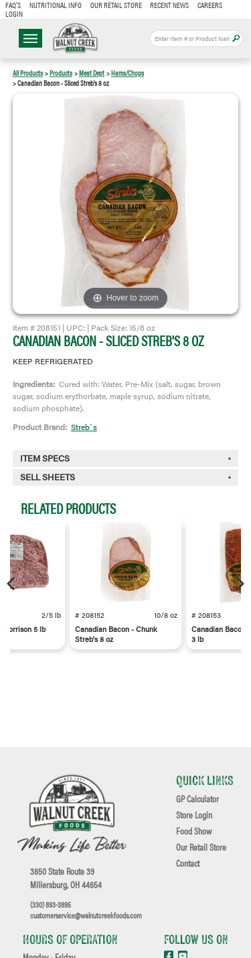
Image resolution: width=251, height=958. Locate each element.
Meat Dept (91, 73)
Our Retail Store (116, 5)
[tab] (126, 477)
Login (14, 13)
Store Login (194, 815)
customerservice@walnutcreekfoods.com (86, 915)
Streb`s (84, 427)
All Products (28, 73)
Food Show (194, 831)
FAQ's (13, 5)
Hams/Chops (127, 73)
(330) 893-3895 (50, 904)
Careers (209, 5)
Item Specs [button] (45, 458)
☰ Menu (30, 38)
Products (61, 73)
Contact (187, 863)
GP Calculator (197, 799)
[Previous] (12, 583)
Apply (236, 38)
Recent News (169, 5)
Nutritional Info (55, 5)
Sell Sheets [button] (47, 477)
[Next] (239, 583)
